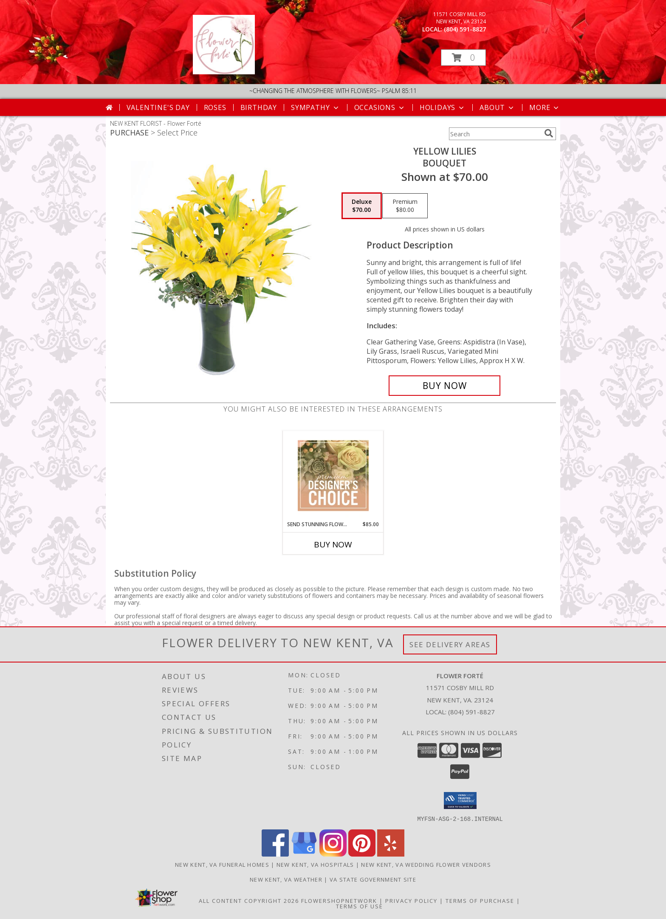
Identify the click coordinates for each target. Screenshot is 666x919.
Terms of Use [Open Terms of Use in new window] (359, 906)
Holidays (443, 107)
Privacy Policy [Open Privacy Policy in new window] (411, 900)
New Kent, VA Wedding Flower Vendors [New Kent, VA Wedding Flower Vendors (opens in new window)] (426, 864)
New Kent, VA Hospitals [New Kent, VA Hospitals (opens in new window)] (315, 864)
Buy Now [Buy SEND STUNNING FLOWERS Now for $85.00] (333, 544)
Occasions (380, 107)
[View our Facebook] (275, 854)
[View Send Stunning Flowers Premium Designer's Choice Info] (333, 476)
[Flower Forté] (224, 72)
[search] (549, 133)
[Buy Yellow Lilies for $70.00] (444, 385)
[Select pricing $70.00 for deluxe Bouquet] (362, 206)
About (497, 107)
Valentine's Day (158, 107)
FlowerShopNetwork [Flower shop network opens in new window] (339, 900)
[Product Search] (494, 134)
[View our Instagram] (333, 854)
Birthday (258, 107)
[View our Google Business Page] (304, 854)
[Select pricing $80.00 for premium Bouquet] (405, 206)
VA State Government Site (373, 879)
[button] (463, 57)
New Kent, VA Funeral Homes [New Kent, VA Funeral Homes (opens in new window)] (222, 864)
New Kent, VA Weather (286, 879)
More (544, 107)
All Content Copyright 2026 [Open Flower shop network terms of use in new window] (249, 900)
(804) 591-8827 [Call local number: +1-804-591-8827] (465, 29)
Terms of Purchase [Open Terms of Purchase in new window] (480, 900)
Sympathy (315, 107)
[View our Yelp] (390, 854)
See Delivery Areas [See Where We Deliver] (450, 644)
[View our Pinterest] (361, 854)
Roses (215, 107)
